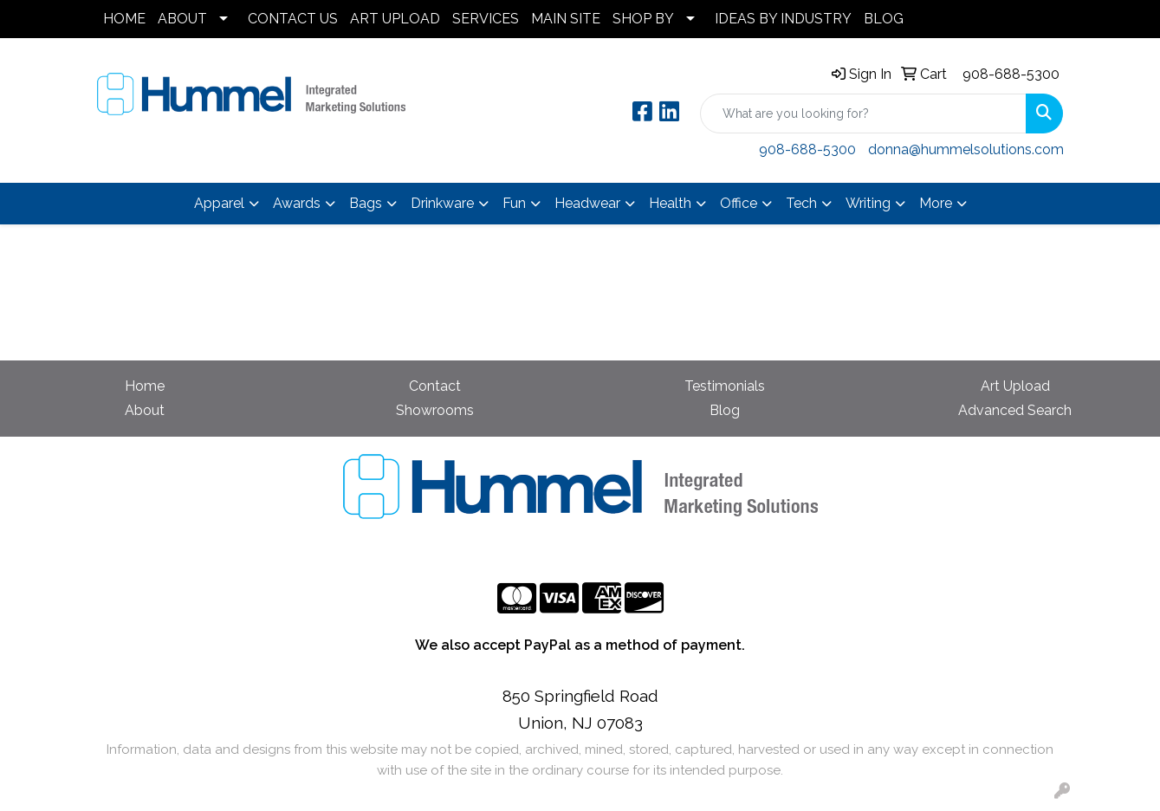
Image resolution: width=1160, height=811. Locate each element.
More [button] (935, 203)
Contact (435, 386)
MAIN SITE (565, 18)
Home (145, 386)
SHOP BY (643, 18)
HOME (124, 18)
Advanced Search (1015, 410)
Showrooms (435, 410)
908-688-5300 (1011, 74)
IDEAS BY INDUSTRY (783, 18)
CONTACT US (293, 18)
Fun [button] (514, 203)
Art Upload (1015, 386)
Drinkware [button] (442, 203)
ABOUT (182, 18)
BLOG (884, 18)
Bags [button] (365, 203)
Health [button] (670, 203)
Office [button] (738, 203)
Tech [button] (801, 203)
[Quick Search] (863, 113)
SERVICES (485, 18)
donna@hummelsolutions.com (966, 149)
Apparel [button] (219, 203)
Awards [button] (297, 203)
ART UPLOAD (395, 18)
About (145, 410)
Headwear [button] (587, 203)
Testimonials (724, 386)
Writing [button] (868, 203)
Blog (725, 410)
